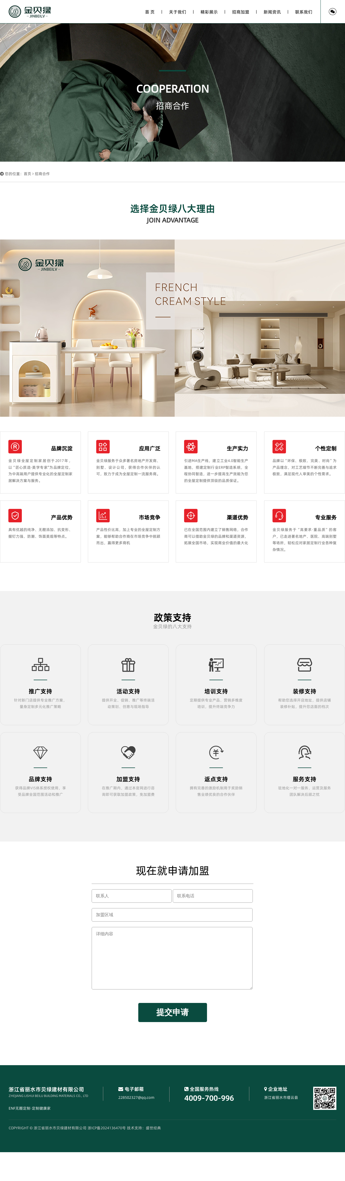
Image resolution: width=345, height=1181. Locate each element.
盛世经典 (153, 1128)
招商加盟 (240, 12)
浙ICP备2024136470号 (107, 1128)
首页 (27, 173)
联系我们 (303, 12)
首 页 (150, 12)
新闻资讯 (272, 12)
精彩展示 (209, 12)
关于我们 (177, 12)
